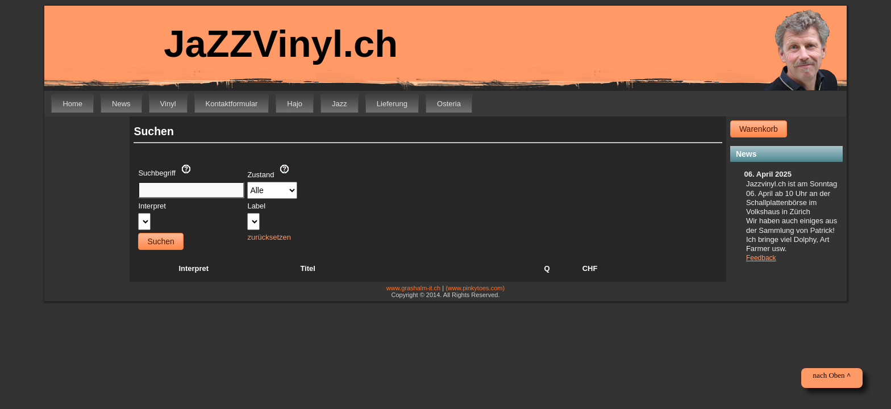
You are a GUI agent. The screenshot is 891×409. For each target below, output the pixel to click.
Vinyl (168, 103)
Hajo (294, 103)
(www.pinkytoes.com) (475, 288)
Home (72, 103)
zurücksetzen (269, 237)
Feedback (761, 258)
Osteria (449, 103)
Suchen (160, 241)
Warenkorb (758, 128)
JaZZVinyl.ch (273, 44)
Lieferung (392, 103)
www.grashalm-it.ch (413, 288)
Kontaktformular (232, 103)
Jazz (339, 103)
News (121, 103)
